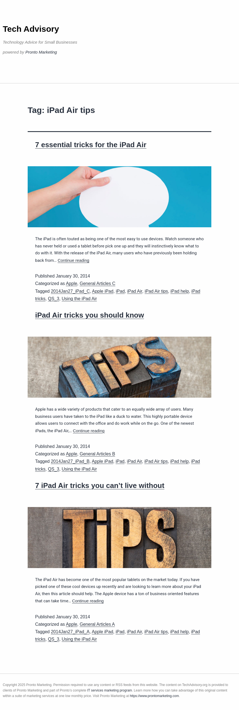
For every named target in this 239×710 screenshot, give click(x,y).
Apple (71, 283)
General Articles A (97, 624)
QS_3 (53, 298)
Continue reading (73, 260)
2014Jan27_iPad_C (70, 291)
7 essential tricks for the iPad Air (90, 145)
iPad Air (134, 291)
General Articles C (97, 283)
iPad (120, 291)
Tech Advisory (31, 28)
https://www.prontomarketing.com (154, 696)
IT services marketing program (109, 690)
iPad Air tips (156, 291)
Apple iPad (102, 291)
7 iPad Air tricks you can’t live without (99, 485)
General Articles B (97, 454)
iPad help (179, 291)
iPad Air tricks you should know (89, 315)
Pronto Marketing (41, 52)
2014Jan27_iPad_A (70, 631)
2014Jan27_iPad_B (70, 461)
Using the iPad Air (79, 298)
